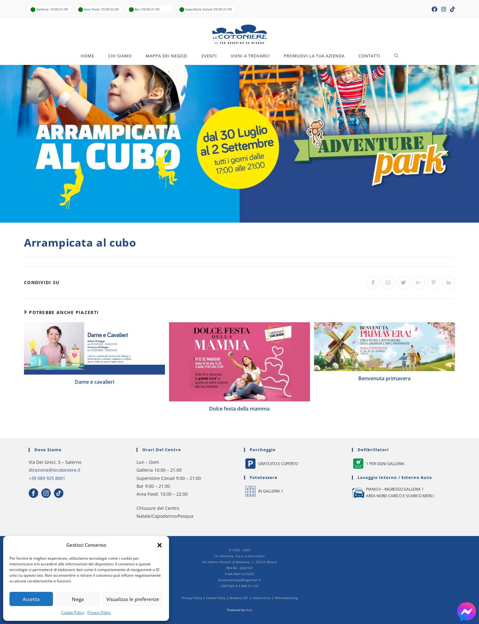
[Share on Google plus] (418, 282)
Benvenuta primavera (384, 378)
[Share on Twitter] (403, 282)
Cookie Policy (72, 612)
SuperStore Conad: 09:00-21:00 (208, 9)
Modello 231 (239, 598)
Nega (78, 599)
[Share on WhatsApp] (388, 282)
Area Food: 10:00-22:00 (101, 9)
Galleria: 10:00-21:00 (52, 9)
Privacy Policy (99, 612)
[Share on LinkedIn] (448, 282)
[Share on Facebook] (373, 282)
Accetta (31, 599)
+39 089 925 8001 (47, 478)
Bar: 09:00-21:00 (147, 9)
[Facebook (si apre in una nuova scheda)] (434, 9)
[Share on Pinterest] (433, 282)
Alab (249, 610)
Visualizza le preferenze (132, 599)
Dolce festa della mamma (239, 408)
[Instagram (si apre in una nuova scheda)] (443, 9)
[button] (159, 545)
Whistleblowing (286, 598)
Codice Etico (261, 598)
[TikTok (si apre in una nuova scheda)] (451, 9)
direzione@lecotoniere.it (54, 470)
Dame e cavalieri (94, 381)
